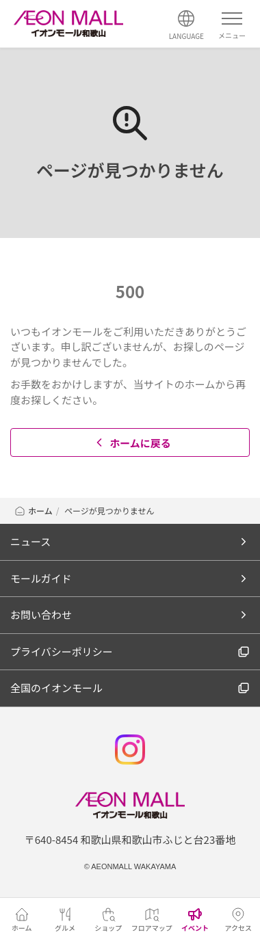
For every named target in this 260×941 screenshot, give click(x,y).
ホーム (33, 510)
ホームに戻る (131, 443)
